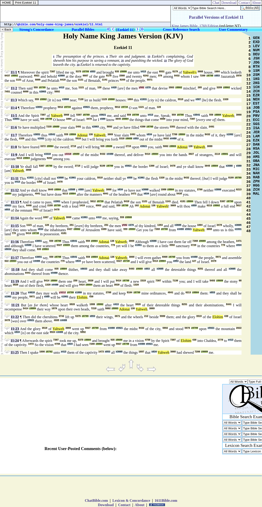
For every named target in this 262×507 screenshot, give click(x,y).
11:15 (14, 226)
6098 (25, 91)
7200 (202, 75)
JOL (256, 153)
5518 (180, 99)
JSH (256, 58)
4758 (147, 340)
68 (240, 280)
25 (248, 137)
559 (36, 87)
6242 (146, 75)
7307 (52, 71)
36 (248, 182)
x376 (148, 87)
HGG (256, 186)
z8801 (224, 154)
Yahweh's (190, 72)
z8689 (56, 126)
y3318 (68, 154)
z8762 (49, 352)
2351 (172, 126)
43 (248, 211)
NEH (256, 99)
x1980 (78, 292)
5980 (162, 316)
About (256, 3)
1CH (256, 87)
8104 (129, 292)
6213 (19, 158)
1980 (163, 189)
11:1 (13, 72)
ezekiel (81, 24)
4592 (172, 245)
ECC (256, 120)
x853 (92, 71)
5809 (38, 80)
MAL (256, 194)
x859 (129, 178)
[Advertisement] (85, 13)
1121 (18, 80)
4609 (162, 119)
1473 (31, 344)
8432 (177, 75)
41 (248, 202)
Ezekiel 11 (125, 30)
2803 (171, 87)
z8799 (85, 71)
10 (248, 75)
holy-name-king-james (55, 24)
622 (7, 261)
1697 (45, 217)
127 (194, 261)
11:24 (14, 341)
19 (248, 112)
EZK (256, 140)
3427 (69, 229)
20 (248, 116)
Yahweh (57, 116)
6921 (36, 75)
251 (71, 225)
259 (75, 280)
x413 (143, 71)
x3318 (47, 154)
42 (248, 207)
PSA (256, 112)
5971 (150, 80)
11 (248, 79)
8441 (28, 273)
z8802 (14, 75)
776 (14, 233)
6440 (29, 205)
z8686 (123, 71)
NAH (256, 173)
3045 (118, 119)
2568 (122, 75)
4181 (63, 233)
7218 (94, 308)
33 (248, 170)
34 (248, 174)
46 (248, 223)
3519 (199, 316)
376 (160, 75)
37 (248, 186)
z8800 (111, 99)
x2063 (42, 91)
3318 (122, 138)
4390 (142, 126)
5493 (131, 269)
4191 (183, 201)
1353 (160, 225)
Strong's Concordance (36, 29)
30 (248, 157)
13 (149, 56)
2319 (143, 280)
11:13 (14, 202)
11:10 (15, 167)
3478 (89, 119)
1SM (256, 71)
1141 (104, 80)
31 (248, 161)
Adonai (82, 135)
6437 (7, 75)
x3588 (229, 166)
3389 (104, 229)
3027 (191, 154)
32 (248, 166)
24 (78, 65)
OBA (256, 161)
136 (91, 134)
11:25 (14, 352)
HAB (256, 177)
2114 (217, 154)
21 (122, 60)
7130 (175, 280)
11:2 (14, 88)
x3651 (39, 107)
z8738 (35, 233)
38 (248, 190)
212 (146, 316)
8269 (122, 80)
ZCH (256, 190)
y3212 (62, 292)
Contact (244, 3)
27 (248, 145)
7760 (174, 134)
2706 (200, 189)
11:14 (14, 218)
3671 (117, 316)
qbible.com (26, 24)
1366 (151, 166)
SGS (256, 124)
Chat (215, 3)
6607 (85, 75)
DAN (256, 145)
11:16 (14, 242)
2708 (108, 292)
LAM (256, 136)
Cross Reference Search (181, 29)
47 (248, 227)
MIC (256, 169)
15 (248, 96)
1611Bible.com (166, 500)
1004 (217, 71)
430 (91, 296)
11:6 (13, 127)
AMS (256, 157)
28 (248, 149)
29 (248, 153)
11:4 (13, 108)
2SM (256, 75)
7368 (157, 229)
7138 (81, 99)
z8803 (172, 146)
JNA (256, 165)
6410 (63, 80)
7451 (7, 91)
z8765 (149, 126)
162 (137, 205)
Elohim (82, 297)
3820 (90, 280)
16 (248, 100)
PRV (256, 116)
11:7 (14, 135)
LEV (256, 46)
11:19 (15, 281)
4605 (56, 320)
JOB (256, 108)
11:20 (15, 293)
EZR (256, 95)
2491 (78, 126)
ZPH (256, 181)
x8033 (8, 249)
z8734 (67, 107)
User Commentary (233, 29)
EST (256, 104)
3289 (219, 87)
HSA (256, 149)
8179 (175, 71)
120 (99, 87)
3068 (200, 71)
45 (248, 219)
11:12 (14, 190)
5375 (78, 71)
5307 (79, 115)
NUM (256, 50)
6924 (52, 332)
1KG (256, 79)
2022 (239, 328)
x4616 (31, 292)
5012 (60, 107)
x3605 (178, 225)
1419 (82, 205)
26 (248, 141)
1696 (42, 352)
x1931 (143, 99)
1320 (225, 99)
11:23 (15, 329)
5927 (88, 328)
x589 (102, 119)
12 (248, 84)
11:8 (13, 147)
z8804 (217, 115)
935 (117, 71)
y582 (141, 87)
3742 (61, 316)
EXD (256, 42)
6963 (98, 205)
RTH (256, 67)
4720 (193, 245)
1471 (133, 193)
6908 (165, 257)
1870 (54, 308)
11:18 (15, 269)
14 (248, 92)
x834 (149, 134)
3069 (110, 134)
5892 (57, 91)
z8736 (100, 201)
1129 (104, 99)
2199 (50, 205)
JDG (256, 63)
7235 (49, 126)
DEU (256, 54)
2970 (239, 75)
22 (165, 60)
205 (200, 87)
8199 (102, 166)
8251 (200, 269)
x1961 (72, 178)
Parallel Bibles (83, 29)
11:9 (14, 155)
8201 (49, 158)
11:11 (14, 178)
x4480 (173, 138)
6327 (59, 245)
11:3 (13, 100)
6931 (162, 71)
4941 (37, 193)
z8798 (180, 115)
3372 (43, 146)
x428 (114, 87)
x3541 (196, 115)
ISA (256, 128)
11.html (96, 24)
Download (228, 3)
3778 (220, 340)
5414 (147, 154)
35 (248, 178)
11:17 (14, 258)
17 (248, 104)
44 (248, 215)
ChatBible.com (96, 500)
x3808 (65, 99)
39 (248, 194)
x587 (198, 99)
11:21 (15, 305)
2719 (73, 146)
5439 (179, 193)
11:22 (15, 317)
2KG (256, 83)
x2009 (61, 75)
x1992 (229, 134)
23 (248, 129)
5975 (187, 328)
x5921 (86, 107)
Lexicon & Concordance (131, 500)
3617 (239, 205)
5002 (165, 146)
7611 (35, 209)
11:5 (14, 116)
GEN (256, 38)
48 (248, 231)
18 (248, 108)
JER (256, 132)
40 (248, 198)
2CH (256, 91)
